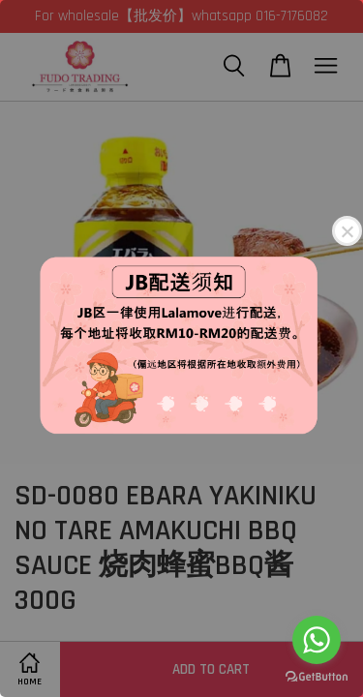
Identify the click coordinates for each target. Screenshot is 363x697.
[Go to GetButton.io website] (317, 677)
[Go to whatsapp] (316, 640)
